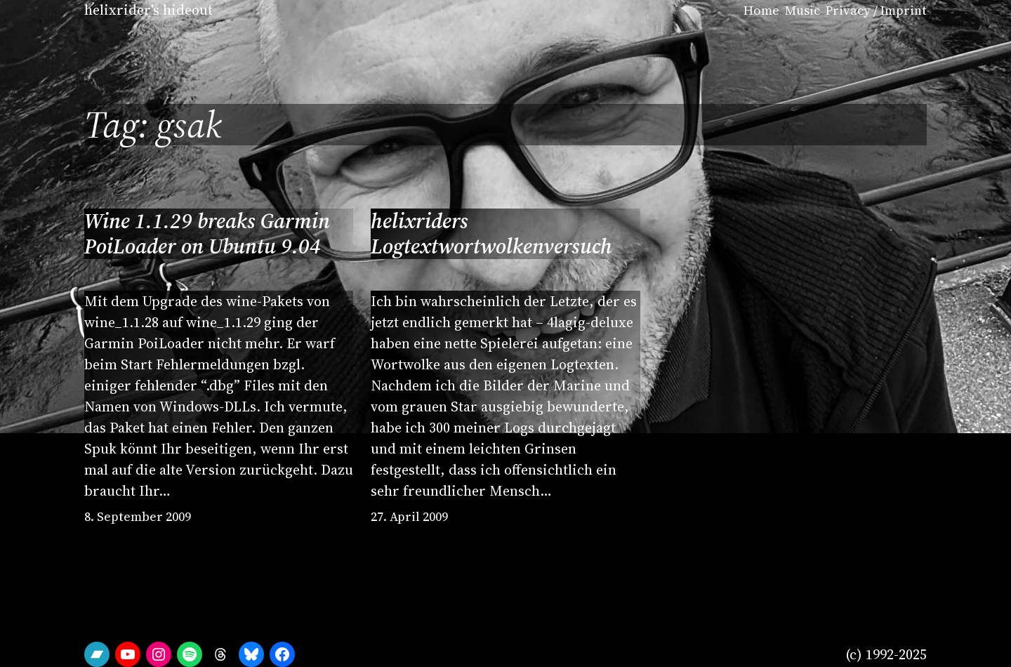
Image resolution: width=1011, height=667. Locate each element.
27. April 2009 (409, 516)
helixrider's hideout (148, 10)
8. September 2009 (137, 516)
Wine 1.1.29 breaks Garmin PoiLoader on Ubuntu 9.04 (207, 234)
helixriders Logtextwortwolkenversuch (491, 234)
